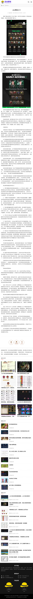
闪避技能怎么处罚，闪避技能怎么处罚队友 (10, 387)
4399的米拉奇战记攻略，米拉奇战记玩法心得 (19, 431)
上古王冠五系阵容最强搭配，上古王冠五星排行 (11, 373)
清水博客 (6, 2)
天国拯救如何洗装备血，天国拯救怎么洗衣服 (11, 416)
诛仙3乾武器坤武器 (13, 471)
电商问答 (6, 5)
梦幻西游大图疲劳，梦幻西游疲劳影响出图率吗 (19, 557)
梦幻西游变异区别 (13, 424)
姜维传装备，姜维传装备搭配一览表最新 (10, 402)
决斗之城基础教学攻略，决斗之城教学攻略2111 (19, 543)
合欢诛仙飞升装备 (13, 478)
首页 (3, 5)
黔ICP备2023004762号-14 (11, 597)
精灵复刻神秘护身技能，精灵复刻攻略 (17, 516)
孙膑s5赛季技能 (12, 444)
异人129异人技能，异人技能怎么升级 (17, 451)
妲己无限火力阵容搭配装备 (15, 485)
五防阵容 (11, 465)
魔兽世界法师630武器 (14, 458)
